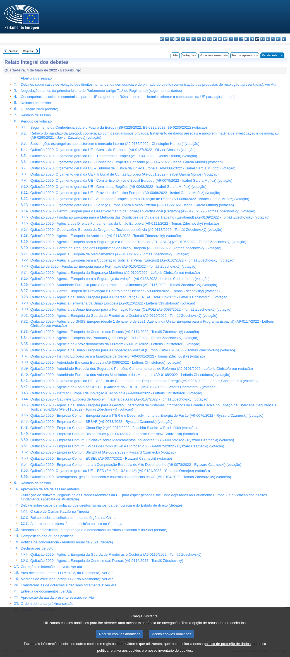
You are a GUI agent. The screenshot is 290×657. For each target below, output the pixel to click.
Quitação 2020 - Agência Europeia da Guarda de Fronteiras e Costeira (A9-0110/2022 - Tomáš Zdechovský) (116, 554)
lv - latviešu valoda (225, 39)
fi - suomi (278, 39)
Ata (175, 55)
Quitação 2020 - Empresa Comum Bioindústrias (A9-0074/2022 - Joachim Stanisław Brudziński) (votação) (114, 434)
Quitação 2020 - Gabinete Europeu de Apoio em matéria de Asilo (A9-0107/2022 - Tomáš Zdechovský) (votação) (119, 399)
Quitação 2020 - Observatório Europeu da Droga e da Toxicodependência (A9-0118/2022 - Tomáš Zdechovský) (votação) (126, 229)
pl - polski (252, 39)
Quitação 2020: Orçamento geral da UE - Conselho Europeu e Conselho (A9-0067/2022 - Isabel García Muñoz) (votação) (126, 162)
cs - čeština (172, 39)
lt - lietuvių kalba (231, 39)
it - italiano (220, 39)
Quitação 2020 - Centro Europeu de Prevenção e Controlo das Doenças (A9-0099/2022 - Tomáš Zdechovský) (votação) (125, 291)
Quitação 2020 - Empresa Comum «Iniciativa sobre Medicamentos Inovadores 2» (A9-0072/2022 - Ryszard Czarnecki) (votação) (132, 440)
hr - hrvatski (215, 39)
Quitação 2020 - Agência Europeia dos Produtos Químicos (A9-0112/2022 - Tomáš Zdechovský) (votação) (114, 338)
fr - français (204, 39)
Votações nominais (214, 55)
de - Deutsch (183, 39)
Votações (189, 55)
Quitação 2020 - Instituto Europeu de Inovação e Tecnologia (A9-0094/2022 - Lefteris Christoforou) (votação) (116, 393)
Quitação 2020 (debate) (39, 109)
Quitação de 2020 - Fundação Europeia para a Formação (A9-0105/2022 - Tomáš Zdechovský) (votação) (113, 266)
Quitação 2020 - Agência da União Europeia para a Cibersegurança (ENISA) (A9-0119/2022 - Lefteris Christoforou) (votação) (129, 297)
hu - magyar (236, 39)
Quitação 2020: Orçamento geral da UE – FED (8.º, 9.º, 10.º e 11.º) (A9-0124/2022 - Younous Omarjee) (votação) (120, 471)
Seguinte (28, 50)
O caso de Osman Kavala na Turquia (59, 511)
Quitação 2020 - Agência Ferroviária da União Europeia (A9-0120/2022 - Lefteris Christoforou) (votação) (112, 303)
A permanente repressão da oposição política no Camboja (76, 524)
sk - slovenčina (268, 39)
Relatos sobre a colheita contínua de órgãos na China (73, 517)
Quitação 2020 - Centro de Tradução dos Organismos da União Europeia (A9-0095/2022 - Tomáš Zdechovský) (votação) (125, 248)
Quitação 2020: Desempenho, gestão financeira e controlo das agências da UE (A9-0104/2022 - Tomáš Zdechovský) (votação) (130, 477)
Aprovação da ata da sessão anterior (50, 489)
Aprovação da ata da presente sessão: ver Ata (57, 597)
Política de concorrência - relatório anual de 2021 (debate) (67, 542)
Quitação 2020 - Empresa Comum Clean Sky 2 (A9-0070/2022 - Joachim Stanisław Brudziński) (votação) (113, 428)
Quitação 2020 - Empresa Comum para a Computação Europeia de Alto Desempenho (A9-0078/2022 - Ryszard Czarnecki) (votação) (135, 464)
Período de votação (36, 121)
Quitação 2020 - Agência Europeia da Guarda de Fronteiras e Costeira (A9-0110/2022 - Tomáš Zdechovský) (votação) (123, 315)
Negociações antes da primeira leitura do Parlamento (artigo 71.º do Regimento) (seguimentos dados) (101, 90)
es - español (167, 39)
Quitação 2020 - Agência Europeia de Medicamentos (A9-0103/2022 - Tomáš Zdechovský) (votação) (110, 254)
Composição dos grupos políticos (47, 536)
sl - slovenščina (273, 39)
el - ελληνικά (193, 39)
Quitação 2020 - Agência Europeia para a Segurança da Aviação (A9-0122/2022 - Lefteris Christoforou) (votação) (120, 279)
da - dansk (178, 39)
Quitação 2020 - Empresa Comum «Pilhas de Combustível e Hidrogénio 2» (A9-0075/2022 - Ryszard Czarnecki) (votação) (127, 446)
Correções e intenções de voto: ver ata (51, 567)
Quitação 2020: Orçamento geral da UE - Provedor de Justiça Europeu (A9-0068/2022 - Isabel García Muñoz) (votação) (125, 193)
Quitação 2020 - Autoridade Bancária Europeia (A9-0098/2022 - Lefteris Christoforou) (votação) (105, 362)
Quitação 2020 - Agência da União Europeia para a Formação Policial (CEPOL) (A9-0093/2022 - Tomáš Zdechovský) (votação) (130, 309)
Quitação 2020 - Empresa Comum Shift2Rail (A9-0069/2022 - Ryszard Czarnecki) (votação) (103, 452)
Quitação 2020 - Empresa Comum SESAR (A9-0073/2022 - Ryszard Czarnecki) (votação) (101, 421)
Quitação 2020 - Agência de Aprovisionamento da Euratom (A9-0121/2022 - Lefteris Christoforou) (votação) (115, 344)
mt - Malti (241, 39)
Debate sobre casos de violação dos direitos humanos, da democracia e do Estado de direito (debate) (101, 505)
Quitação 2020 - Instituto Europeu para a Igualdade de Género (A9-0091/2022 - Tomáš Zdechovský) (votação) (117, 356)
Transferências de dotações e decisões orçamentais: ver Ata (68, 585)
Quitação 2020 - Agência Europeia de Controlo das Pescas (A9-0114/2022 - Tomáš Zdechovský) (106, 560)
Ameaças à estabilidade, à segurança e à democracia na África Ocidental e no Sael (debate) (94, 530)
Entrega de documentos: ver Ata (46, 591)
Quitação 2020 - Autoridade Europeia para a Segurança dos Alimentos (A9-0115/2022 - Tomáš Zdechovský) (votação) (123, 285)
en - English (199, 39)
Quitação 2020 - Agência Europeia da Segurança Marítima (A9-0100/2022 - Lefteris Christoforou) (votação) (115, 272)
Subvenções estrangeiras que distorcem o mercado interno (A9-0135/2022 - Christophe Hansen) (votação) (114, 144)
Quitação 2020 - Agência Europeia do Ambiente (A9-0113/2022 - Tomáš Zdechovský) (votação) (105, 236)
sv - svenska (284, 39)
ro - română (262, 39)
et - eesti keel (188, 39)
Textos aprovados (244, 55)
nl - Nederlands (247, 39)
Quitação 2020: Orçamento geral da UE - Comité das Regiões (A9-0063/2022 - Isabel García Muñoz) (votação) (118, 186)
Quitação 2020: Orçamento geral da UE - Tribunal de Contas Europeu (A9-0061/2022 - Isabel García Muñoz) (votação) (124, 174)
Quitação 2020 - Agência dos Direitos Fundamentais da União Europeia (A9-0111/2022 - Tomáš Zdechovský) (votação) (124, 223)
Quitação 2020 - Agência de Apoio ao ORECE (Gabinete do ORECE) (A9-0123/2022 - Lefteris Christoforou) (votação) (123, 387)
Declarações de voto (37, 548)
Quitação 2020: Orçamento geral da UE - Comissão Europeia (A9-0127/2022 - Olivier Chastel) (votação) (113, 150)
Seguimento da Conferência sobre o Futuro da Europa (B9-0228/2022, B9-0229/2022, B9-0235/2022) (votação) (118, 127)
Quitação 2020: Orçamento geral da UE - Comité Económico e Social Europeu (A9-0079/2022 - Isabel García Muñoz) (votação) (131, 180)
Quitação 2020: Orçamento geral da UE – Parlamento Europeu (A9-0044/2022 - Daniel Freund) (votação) (113, 156)
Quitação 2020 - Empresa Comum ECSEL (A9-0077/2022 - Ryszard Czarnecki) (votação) (101, 458)
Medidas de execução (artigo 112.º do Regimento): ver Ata (67, 579)
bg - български (162, 39)
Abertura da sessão (36, 78)
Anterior (13, 50)
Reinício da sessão (36, 103)
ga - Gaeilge (209, 39)
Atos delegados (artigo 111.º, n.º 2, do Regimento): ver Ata (67, 573)
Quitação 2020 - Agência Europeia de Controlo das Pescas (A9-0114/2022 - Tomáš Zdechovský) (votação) (114, 332)
